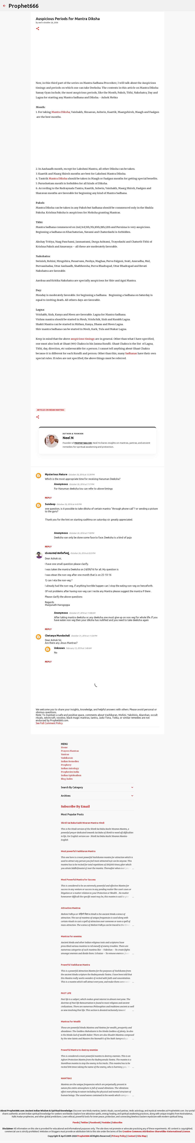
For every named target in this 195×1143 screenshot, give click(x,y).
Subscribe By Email (75, 806)
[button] (37, 29)
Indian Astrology (70, 768)
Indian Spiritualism (71, 775)
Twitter (84, 1122)
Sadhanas (131, 353)
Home (64, 747)
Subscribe (117, 1122)
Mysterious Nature (56, 474)
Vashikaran (67, 758)
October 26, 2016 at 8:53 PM (82, 553)
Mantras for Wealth (71, 1021)
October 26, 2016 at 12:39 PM (81, 474)
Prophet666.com (83, 443)
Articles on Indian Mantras (50, 410)
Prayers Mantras (70, 751)
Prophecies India (70, 772)
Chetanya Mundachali (57, 635)
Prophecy (66, 765)
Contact (132, 1136)
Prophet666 (24, 6)
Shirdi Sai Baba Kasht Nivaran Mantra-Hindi (82, 823)
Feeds (76, 1122)
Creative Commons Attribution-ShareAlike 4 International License (156, 1131)
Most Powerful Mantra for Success (78, 879)
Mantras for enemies (71, 936)
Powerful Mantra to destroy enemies (79, 1050)
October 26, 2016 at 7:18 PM (81, 533)
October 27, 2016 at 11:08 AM (82, 613)
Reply (48, 498)
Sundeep (50, 504)
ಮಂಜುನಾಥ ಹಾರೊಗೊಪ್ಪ (57, 553)
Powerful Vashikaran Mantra (75, 965)
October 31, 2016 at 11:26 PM (84, 636)
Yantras (65, 754)
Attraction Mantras (70, 908)
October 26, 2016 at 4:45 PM (69, 504)
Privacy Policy (119, 1136)
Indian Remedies (70, 761)
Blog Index (67, 778)
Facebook (95, 1122)
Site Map (141, 1136)
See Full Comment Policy (49, 723)
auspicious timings (83, 338)
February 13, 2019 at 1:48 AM (78, 648)
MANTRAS (66, 1078)
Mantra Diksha (60, 112)
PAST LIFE (66, 993)
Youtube (106, 1122)
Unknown (59, 648)
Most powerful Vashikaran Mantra (78, 851)
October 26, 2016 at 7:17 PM (81, 484)
